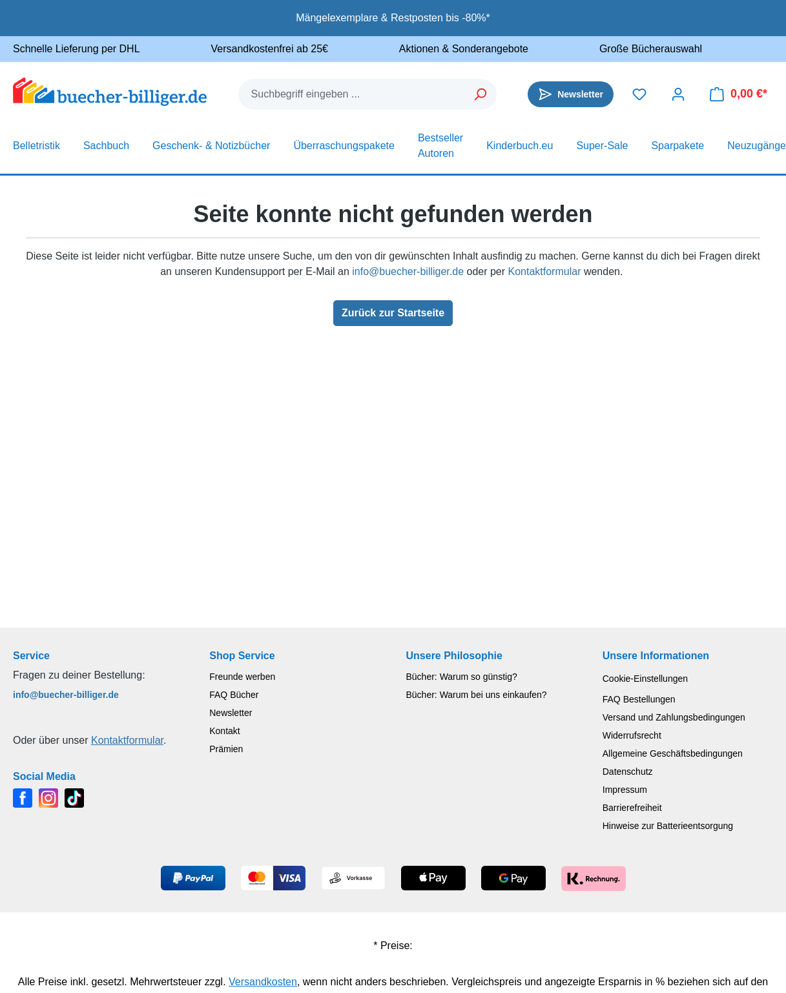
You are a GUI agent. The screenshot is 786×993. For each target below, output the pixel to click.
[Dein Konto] (678, 94)
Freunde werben (242, 676)
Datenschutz (628, 771)
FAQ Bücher (233, 695)
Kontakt (224, 731)
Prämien (226, 749)
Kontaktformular (544, 271)
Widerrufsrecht (632, 735)
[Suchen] (481, 94)
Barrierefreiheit (632, 808)
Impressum (625, 789)
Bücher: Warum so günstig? (461, 676)
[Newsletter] (571, 94)
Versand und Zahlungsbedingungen (674, 717)
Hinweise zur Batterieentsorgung (668, 826)
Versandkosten (263, 981)
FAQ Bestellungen (639, 699)
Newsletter (230, 713)
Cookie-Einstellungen (645, 678)
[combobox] (352, 94)
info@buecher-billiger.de (408, 271)
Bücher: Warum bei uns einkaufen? (476, 695)
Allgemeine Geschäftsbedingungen (673, 753)
